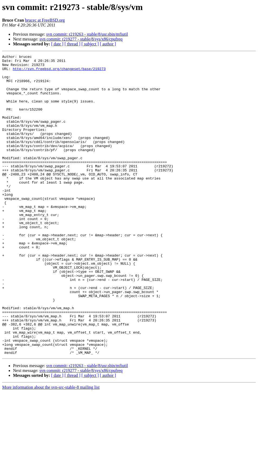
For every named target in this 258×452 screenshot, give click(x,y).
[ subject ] (90, 44)
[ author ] (108, 44)
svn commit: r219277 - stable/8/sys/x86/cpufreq (81, 39)
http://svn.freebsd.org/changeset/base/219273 (59, 71)
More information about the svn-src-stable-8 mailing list (51, 447)
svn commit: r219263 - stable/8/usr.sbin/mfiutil (87, 34)
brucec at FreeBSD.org (45, 20)
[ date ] (57, 44)
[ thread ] (72, 44)
